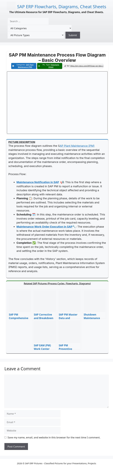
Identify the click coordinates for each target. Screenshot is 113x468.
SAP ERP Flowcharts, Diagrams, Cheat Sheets (61, 6)
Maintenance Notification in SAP (37, 182)
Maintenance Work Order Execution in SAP (44, 226)
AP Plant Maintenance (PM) (77, 145)
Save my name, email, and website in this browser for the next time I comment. (54, 437)
